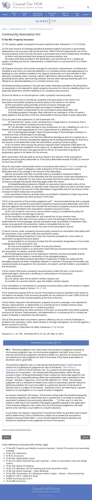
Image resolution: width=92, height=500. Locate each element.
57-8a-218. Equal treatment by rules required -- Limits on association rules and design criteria (46, 462)
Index (14, 14)
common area (53, 90)
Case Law (77, 14)
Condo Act (24, 14)
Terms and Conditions (46, 496)
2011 (12, 333)
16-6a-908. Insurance (16, 481)
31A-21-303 (41, 288)
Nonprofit (52, 14)
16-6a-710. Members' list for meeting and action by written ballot (36, 468)
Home (4, 14)
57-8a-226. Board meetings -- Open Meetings (27, 471)
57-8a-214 (71, 166)
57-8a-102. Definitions (16, 453)
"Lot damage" (17, 127)
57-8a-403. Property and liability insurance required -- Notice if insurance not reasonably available (47, 449)
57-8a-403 (75, 44)
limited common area (61, 71)
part (38, 85)
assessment (7, 152)
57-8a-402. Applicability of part (20, 458)
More (87, 14)
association (10, 88)
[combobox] (69, 7)
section (12, 44)
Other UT (65, 14)
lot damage (26, 221)
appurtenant (78, 71)
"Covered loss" (17, 122)
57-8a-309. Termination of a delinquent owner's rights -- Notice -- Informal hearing (45, 473)
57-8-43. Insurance (15, 455)
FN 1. (8, 349)
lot (16, 73)
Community (37, 14)
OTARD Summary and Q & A (19, 478)
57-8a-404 (55, 327)
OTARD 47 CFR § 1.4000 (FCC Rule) (22, 476)
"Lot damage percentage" (24, 132)
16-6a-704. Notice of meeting (19, 466)
